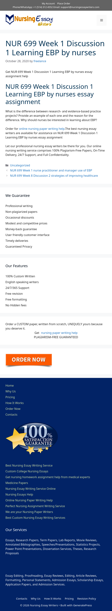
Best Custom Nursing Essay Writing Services (35, 518)
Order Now (13, 409)
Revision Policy (86, 598)
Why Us (10, 391)
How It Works (14, 403)
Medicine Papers (16, 483)
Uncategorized (20, 165)
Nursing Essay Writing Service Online (30, 489)
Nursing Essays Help (19, 494)
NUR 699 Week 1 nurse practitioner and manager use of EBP (51, 170)
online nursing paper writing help (41, 129)
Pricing (10, 397)
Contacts (11, 415)
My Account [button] (48, 3)
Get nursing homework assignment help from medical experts (47, 477)
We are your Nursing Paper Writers (29, 512)
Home (9, 386)
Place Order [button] (63, 3)
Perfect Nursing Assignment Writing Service (35, 506)
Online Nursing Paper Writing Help (29, 500)
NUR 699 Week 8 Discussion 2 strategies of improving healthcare (54, 176)
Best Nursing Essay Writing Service (29, 465)
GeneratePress (82, 605)
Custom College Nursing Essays (26, 471)
